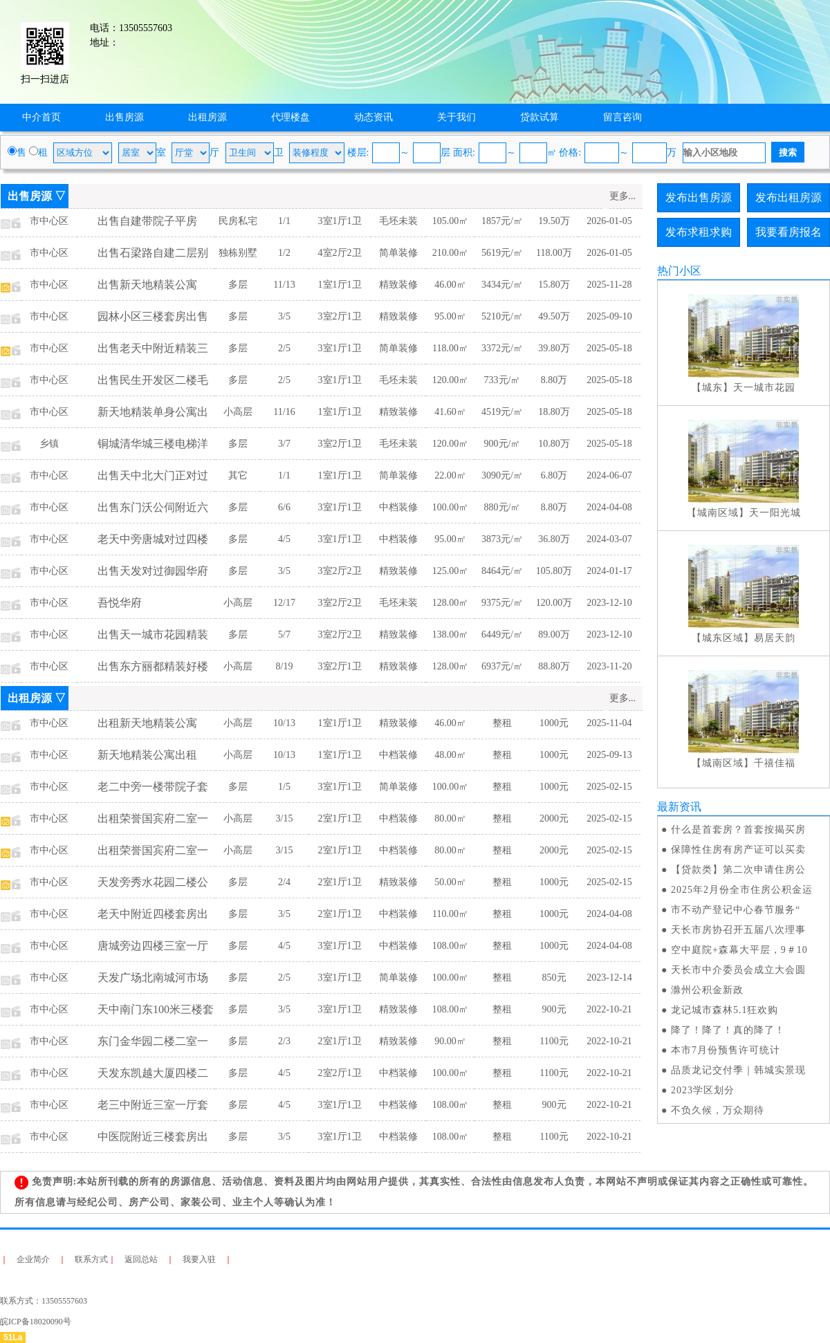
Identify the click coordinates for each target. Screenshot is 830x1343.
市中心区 (49, 221)
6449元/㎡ (502, 634)
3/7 (284, 443)
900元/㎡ (502, 443)
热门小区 (679, 271)
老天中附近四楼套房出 (153, 914)
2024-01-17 (609, 571)
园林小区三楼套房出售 (153, 316)
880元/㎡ (502, 507)
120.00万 (554, 603)
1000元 (554, 723)
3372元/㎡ (502, 348)
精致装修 (398, 284)
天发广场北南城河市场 (153, 977)
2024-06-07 (609, 475)
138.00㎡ (450, 634)
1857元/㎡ (502, 221)
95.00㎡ (450, 316)
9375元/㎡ (502, 603)
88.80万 (554, 666)
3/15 (284, 818)
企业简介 (33, 1259)
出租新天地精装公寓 (147, 723)
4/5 (284, 539)
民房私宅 (238, 221)
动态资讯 (373, 117)
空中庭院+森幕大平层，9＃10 (739, 950)
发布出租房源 (788, 197)
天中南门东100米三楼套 (156, 1009)
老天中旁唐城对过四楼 (153, 539)
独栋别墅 (238, 253)
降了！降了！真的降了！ (728, 1030)
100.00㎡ (450, 507)
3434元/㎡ (502, 284)
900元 (554, 1009)
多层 (238, 284)
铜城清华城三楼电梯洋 (153, 444)
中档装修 (398, 507)
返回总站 (141, 1259)
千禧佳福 (774, 763)
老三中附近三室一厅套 (153, 1105)
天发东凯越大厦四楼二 (153, 1073)
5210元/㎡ (502, 316)
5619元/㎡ (502, 253)
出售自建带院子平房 (147, 221)
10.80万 (554, 443)
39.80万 (554, 348)
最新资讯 (679, 807)
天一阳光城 (775, 513)
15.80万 (554, 284)
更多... (622, 196)
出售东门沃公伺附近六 (153, 507)
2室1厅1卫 (340, 818)
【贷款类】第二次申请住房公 (738, 869)
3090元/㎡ (502, 475)
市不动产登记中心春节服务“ (735, 910)
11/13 (284, 284)
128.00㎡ (450, 603)
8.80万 (554, 380)
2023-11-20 (609, 666)
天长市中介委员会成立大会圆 (738, 970)
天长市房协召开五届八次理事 (738, 930)
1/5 (284, 786)
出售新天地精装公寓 (147, 284)
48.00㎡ (450, 755)
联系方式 (91, 1259)
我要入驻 (199, 1259)
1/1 (284, 221)
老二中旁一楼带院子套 (153, 787)
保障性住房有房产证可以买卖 (738, 849)
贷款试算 (539, 117)
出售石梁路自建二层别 (153, 253)
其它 (238, 475)
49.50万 (554, 316)
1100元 (554, 1041)
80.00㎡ (450, 818)
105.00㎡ (450, 221)
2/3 (284, 1041)
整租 (502, 723)
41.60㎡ (450, 412)
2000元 (554, 818)
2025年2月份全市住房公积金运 (742, 889)
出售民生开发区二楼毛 (153, 380)
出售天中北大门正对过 (153, 475)
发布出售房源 (698, 197)
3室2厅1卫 (340, 316)
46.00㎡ (450, 284)
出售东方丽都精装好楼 (153, 666)
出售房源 (124, 117)
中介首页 (41, 117)
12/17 (284, 603)
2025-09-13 (609, 755)
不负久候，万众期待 (717, 1110)
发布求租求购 (698, 232)
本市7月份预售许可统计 (725, 1050)
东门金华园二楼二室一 (153, 1041)
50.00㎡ (450, 882)
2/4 (284, 882)
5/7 (284, 634)
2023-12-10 (609, 603)
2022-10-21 (609, 1009)
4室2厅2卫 (340, 253)
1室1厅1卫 (340, 284)
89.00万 (554, 634)
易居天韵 (774, 638)
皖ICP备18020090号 (35, 1321)
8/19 (284, 666)
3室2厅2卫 (340, 571)
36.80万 (554, 539)
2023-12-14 (609, 977)
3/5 (284, 316)
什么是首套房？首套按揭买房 (738, 829)
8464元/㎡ (502, 571)
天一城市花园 (764, 387)
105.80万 (554, 571)
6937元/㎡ (502, 666)
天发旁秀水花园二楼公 (153, 882)
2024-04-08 (609, 507)
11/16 (284, 412)
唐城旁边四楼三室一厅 (153, 946)
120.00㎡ (450, 380)
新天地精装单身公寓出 (153, 412)
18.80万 (554, 412)
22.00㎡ (450, 475)
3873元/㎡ (502, 539)
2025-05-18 (609, 348)
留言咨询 (622, 117)
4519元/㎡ (502, 412)
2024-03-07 (609, 539)
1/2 (284, 253)
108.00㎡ (450, 946)
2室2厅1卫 (340, 1073)
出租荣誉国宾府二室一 (153, 818)
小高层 (237, 412)
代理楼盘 (290, 117)
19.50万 (554, 221)
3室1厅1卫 (340, 221)
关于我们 (456, 117)
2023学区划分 (703, 1090)
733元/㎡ (502, 380)
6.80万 (554, 475)
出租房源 (207, 117)
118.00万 (554, 253)
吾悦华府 (120, 603)
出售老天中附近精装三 (153, 348)
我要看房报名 (788, 232)
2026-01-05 (609, 221)
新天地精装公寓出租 (147, 755)
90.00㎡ (450, 1041)
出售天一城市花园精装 (153, 634)
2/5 (284, 348)
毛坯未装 (398, 221)
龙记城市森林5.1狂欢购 (725, 1010)
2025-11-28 (609, 284)
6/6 (284, 507)
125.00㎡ (450, 571)
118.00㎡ (450, 348)
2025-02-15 (609, 786)
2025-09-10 (609, 316)
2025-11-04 (609, 723)
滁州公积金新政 (707, 990)
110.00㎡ (450, 914)
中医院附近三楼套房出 (153, 1136)
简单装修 (398, 253)
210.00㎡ (450, 253)
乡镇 (49, 443)
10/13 (284, 723)
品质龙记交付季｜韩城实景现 (738, 1070)
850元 (554, 977)
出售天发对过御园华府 (153, 571)
